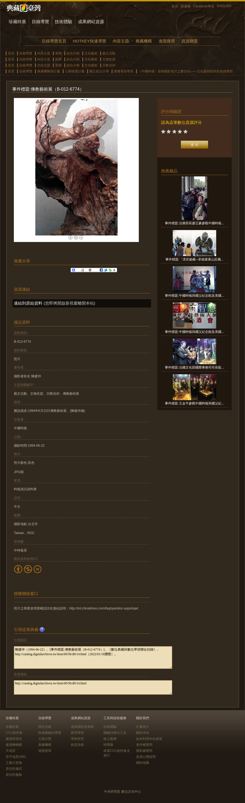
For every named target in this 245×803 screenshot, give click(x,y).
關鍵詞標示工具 (114, 733)
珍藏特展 (17, 21)
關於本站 (142, 733)
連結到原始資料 (28, 303)
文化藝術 (91, 53)
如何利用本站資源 (149, 739)
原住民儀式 (14, 769)
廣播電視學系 (123, 71)
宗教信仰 (108, 65)
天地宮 (10, 751)
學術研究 (77, 739)
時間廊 (108, 745)
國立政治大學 (99, 71)
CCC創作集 (14, 733)
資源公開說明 (146, 757)
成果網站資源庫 (82, 727)
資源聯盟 (189, 41)
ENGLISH (224, 6)
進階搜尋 (167, 41)
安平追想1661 (16, 757)
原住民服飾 (14, 775)
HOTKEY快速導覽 (89, 41)
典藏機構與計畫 (48, 71)
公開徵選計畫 (74, 71)
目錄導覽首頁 (54, 41)
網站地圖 (142, 763)
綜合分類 (73, 53)
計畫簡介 (142, 727)
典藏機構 (144, 41)
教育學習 (77, 733)
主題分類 (44, 739)
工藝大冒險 (14, 763)
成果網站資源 (91, 21)
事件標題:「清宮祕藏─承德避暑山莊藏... (194, 259)
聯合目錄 (44, 727)
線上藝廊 (110, 739)
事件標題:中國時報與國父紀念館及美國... (194, 296)
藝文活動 (108, 53)
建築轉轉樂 (14, 745)
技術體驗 (63, 21)
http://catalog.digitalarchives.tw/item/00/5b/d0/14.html (93, 687)
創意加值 (77, 745)
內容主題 (121, 41)
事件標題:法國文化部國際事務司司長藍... (194, 367)
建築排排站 (14, 739)
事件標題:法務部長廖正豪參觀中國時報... (194, 223)
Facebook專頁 (203, 6)
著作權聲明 (144, 745)
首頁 (175, 6)
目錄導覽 (40, 21)
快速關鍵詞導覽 (49, 733)
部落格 (186, 6)
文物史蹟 (108, 59)
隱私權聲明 (144, 751)
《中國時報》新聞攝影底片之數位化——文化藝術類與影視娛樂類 (185, 71)
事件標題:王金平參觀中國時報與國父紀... (194, 403)
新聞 (58, 53)
